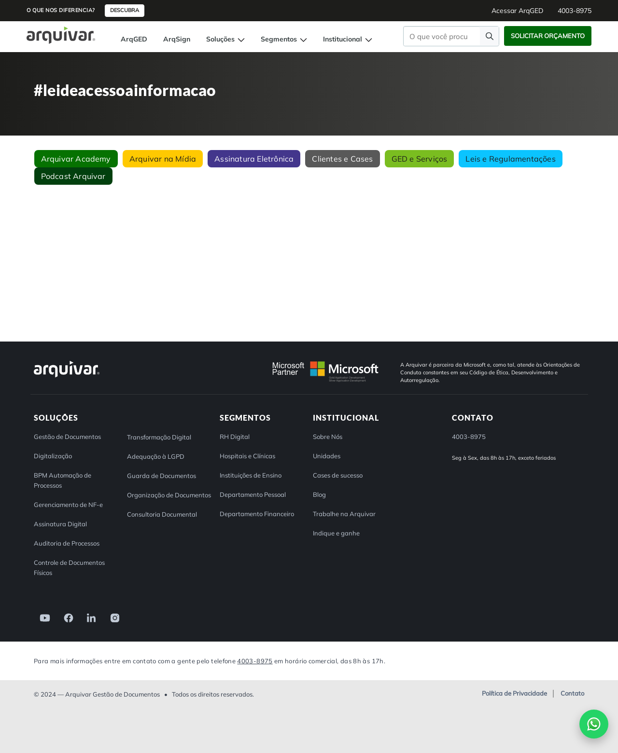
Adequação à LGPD (155, 456)
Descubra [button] (124, 10)
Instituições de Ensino (250, 475)
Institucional (347, 39)
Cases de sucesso (338, 475)
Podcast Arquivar (73, 176)
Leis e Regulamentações (510, 159)
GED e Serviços (420, 159)
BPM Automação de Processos (62, 480)
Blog (319, 494)
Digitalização (53, 456)
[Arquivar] (66, 377)
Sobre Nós (327, 436)
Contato (572, 694)
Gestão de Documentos (67, 436)
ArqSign (176, 39)
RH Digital (235, 436)
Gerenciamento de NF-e (68, 504)
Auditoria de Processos (66, 543)
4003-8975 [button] (574, 10)
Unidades (326, 456)
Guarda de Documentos (161, 475)
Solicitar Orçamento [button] (548, 36)
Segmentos (284, 39)
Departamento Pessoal (253, 494)
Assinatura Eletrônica (254, 159)
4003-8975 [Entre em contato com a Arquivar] (254, 661)
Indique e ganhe (336, 533)
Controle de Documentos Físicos (69, 567)
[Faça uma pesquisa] (489, 36)
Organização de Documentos (169, 495)
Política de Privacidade (514, 694)
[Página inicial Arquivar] (61, 34)
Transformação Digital (159, 437)
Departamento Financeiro (257, 514)
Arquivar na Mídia (162, 159)
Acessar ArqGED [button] (517, 10)
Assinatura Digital (60, 524)
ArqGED (134, 39)
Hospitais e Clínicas (247, 456)
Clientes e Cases (342, 159)
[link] (42, 617)
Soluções (225, 39)
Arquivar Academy (76, 159)
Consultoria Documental (162, 514)
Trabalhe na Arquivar (344, 514)
